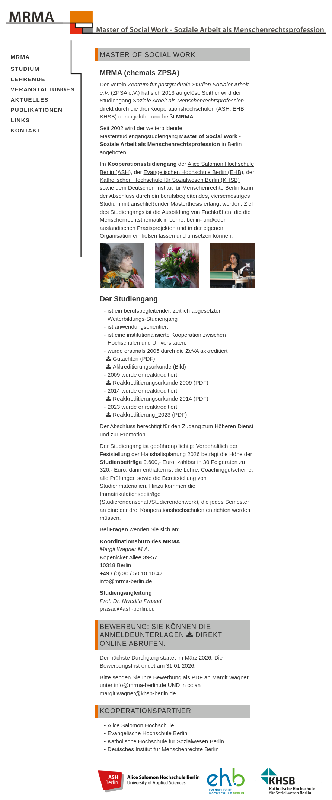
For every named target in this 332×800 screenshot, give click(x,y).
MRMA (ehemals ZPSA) (139, 73)
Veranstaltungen (43, 89)
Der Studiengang (129, 299)
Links (20, 120)
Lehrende (28, 79)
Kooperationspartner (145, 711)
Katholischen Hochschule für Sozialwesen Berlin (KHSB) (170, 180)
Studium (25, 69)
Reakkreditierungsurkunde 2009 (152, 382)
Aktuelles (30, 100)
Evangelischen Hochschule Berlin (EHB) (193, 172)
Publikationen (37, 110)
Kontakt (26, 130)
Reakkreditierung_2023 (141, 414)
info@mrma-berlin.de (126, 581)
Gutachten (125, 358)
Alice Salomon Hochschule (141, 725)
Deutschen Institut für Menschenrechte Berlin (183, 187)
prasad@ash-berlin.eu (127, 608)
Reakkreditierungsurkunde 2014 (152, 398)
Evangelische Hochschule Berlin (147, 733)
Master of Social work (147, 55)
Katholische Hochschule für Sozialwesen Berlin (166, 741)
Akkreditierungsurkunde (142, 366)
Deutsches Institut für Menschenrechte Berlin (163, 749)
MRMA (20, 57)
